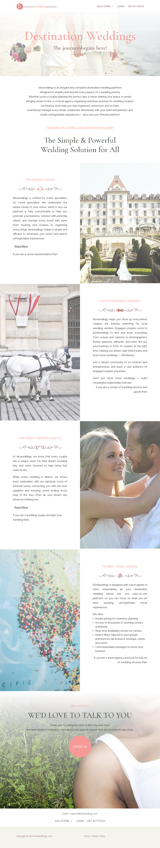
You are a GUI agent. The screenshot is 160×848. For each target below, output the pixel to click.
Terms (87, 836)
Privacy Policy (98, 836)
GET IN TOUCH (136, 6)
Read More (21, 246)
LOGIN (120, 6)
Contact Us (80, 746)
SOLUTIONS (103, 6)
